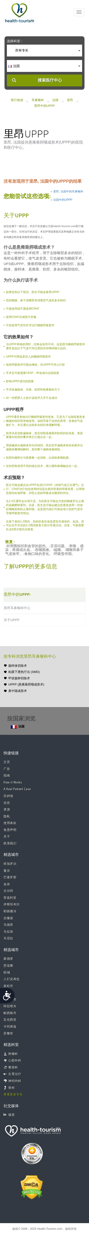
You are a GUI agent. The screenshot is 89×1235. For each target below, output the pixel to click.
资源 (7, 809)
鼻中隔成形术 (17, 691)
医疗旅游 (17, 100)
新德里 (8, 958)
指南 (7, 775)
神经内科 (14, 1081)
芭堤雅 (8, 965)
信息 (7, 803)
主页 (7, 762)
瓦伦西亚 (10, 1019)
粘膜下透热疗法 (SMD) (24, 672)
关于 (7, 836)
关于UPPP (11, 620)
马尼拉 (8, 938)
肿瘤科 (13, 1054)
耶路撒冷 (10, 911)
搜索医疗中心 (50, 80)
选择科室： (15, 41)
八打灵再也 (12, 979)
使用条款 (10, 823)
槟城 (7, 972)
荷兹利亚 (10, 897)
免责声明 (10, 830)
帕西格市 (10, 1013)
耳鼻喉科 (38, 100)
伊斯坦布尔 (12, 904)
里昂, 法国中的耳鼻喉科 (68, 191)
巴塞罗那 (10, 877)
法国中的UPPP (62, 199)
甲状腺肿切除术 (19, 678)
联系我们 (10, 843)
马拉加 (8, 931)
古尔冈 (8, 891)
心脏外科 (14, 1060)
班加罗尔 (10, 864)
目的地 (8, 796)
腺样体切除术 (17, 665)
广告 (7, 769)
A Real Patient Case (17, 789)
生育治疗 (14, 1074)
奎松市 (8, 986)
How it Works (13, 782)
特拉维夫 (10, 1006)
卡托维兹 (10, 1026)
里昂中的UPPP (44, 105)
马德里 (8, 925)
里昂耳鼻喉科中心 (17, 608)
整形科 (13, 1067)
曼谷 (7, 870)
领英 (9, 1115)
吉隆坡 (8, 918)
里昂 (70, 100)
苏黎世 (8, 1033)
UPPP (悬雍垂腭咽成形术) (26, 684)
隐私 (7, 816)
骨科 (11, 1088)
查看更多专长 (13, 1094)
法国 (55, 100)
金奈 (7, 884)
